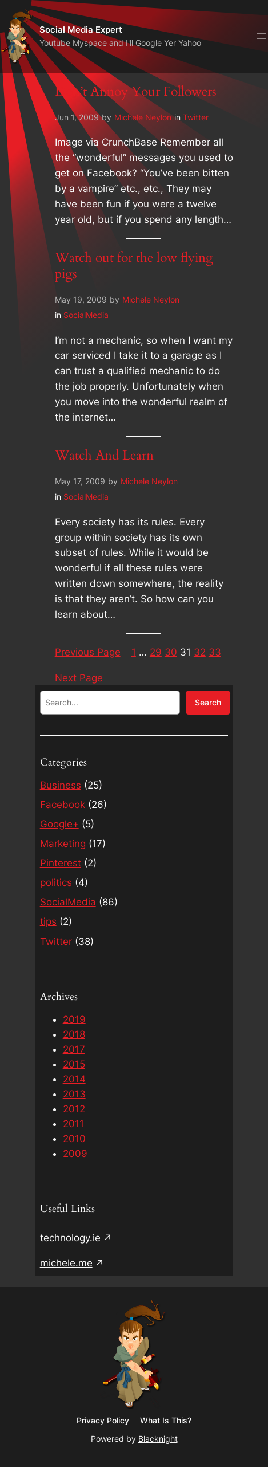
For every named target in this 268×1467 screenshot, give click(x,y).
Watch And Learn (104, 456)
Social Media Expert (80, 30)
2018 (74, 1034)
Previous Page (88, 652)
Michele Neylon (142, 117)
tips (48, 921)
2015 (74, 1064)
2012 (74, 1109)
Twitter (196, 117)
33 (215, 652)
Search (208, 702)
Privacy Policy (103, 1420)
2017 (74, 1049)
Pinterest (60, 863)
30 (171, 652)
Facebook (62, 804)
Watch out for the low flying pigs (134, 266)
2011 (73, 1123)
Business (60, 785)
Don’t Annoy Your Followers (136, 92)
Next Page (79, 678)
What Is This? (165, 1420)
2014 (74, 1079)
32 (200, 652)
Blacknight (158, 1439)
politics (56, 882)
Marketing (63, 843)
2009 (75, 1153)
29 (156, 652)
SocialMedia (86, 315)
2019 (74, 1019)
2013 (74, 1094)
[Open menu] (261, 36)
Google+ (59, 824)
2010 (74, 1138)
